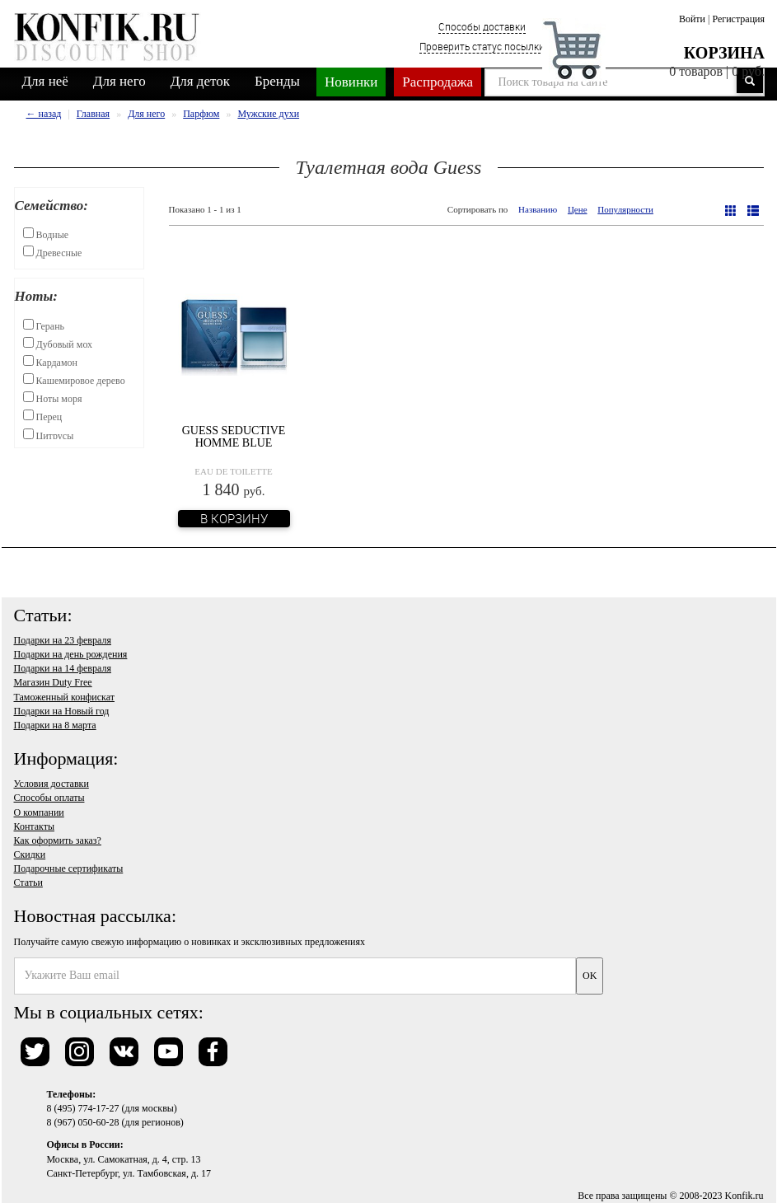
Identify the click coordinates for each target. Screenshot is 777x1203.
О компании (39, 812)
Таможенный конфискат (64, 697)
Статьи (28, 882)
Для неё (45, 81)
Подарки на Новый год (62, 711)
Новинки (351, 82)
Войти (692, 19)
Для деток (200, 81)
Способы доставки (482, 26)
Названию (537, 209)
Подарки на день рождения (71, 654)
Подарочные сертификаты (69, 868)
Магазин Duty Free (53, 682)
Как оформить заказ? (57, 840)
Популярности (625, 209)
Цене (577, 209)
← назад (44, 113)
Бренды (277, 81)
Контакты (34, 826)
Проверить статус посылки (482, 46)
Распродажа (437, 82)
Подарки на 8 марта (55, 725)
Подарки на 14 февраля (62, 668)
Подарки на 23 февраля (62, 640)
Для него (119, 81)
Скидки (30, 854)
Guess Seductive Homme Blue (234, 436)
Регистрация (738, 19)
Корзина (724, 53)
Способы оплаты (49, 797)
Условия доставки (51, 783)
